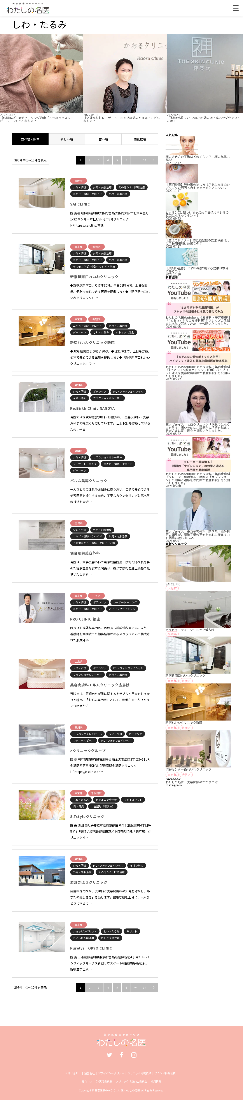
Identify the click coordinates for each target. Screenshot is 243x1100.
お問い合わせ (73, 1073)
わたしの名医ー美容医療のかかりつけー (193, 782)
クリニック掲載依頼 (139, 1073)
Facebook (121, 1054)
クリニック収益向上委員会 (131, 1081)
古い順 (103, 139)
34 (144, 160)
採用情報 (156, 1081)
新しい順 (67, 139)
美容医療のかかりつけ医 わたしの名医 (117, 1090)
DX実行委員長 (104, 1081)
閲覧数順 (140, 139)
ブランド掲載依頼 (164, 1073)
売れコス (87, 1081)
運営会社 (89, 1073)
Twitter (109, 1054)
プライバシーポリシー (111, 1073)
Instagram (133, 1054)
